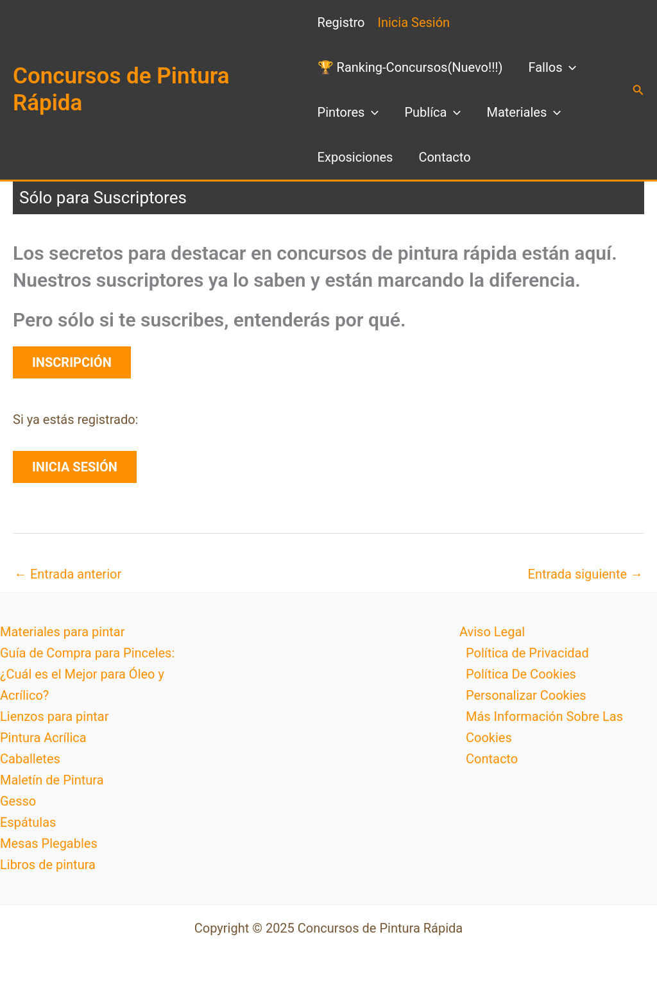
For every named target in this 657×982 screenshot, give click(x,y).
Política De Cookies (521, 674)
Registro (341, 22)
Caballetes (30, 758)
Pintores (348, 112)
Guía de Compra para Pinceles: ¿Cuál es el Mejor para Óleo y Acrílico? (87, 674)
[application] (569, 67)
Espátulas (28, 822)
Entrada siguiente (585, 574)
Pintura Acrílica (43, 737)
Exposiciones (355, 157)
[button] (638, 90)
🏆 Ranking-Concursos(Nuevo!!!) (410, 67)
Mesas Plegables (49, 843)
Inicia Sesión (414, 22)
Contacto (444, 157)
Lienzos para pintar (54, 716)
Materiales (523, 112)
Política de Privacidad (527, 653)
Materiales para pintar (62, 631)
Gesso (18, 801)
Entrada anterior (67, 574)
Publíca (432, 112)
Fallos (552, 67)
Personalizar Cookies (526, 695)
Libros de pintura (48, 864)
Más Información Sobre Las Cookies (544, 727)
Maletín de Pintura (52, 780)
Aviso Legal (492, 631)
